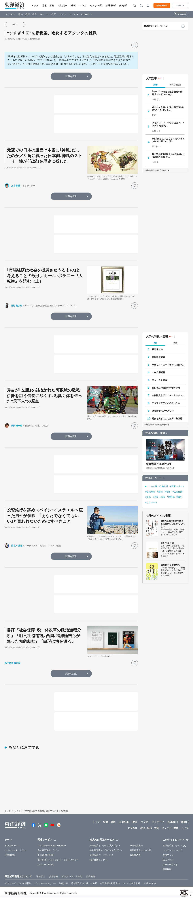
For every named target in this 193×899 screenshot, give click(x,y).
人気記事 (62, 5)
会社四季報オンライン (48, 850)
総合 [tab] (155, 85)
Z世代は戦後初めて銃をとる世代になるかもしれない (172, 524)
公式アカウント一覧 (72, 876)
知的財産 (63, 883)
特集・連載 (48, 5)
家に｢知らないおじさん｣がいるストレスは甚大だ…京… (168, 140)
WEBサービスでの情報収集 (18, 883)
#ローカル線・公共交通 (156, 486)
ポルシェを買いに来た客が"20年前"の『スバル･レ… (168, 108)
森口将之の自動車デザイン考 (166, 388)
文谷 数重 (15, 185)
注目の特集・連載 (155, 433)
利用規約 (167, 869)
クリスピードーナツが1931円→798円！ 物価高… (168, 124)
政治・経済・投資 (27, 14)
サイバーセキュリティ (15, 850)
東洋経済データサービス (102, 855)
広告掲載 (90, 876)
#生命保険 (177, 491)
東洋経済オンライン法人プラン (105, 845)
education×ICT (12, 845)
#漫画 (148, 497)
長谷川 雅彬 (17, 545)
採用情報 (53, 876)
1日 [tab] (155, 343)
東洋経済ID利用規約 (110, 883)
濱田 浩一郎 (17, 425)
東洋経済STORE (46, 855)
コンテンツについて (172, 850)
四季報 (109, 5)
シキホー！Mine (45, 864)
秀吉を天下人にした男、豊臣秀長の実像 (168, 418)
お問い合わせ (149, 883)
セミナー (95, 5)
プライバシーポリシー (45, 883)
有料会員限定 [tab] (175, 85)
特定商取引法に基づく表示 (84, 883)
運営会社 (40, 876)
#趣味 (160, 491)
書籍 (121, 5)
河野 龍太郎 (17, 305)
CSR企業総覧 (158, 372)
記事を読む (71, 76)
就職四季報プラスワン (163, 411)
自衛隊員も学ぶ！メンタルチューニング (168, 395)
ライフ (62, 14)
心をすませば (167, 543)
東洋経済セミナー (98, 860)
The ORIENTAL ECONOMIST (52, 845)
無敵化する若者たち (170, 565)
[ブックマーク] (134, 45)
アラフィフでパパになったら (166, 403)
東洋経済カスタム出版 (140, 850)
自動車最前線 (158, 357)
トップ (34, 5)
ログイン (180, 5)
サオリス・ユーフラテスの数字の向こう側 (168, 365)
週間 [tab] (175, 343)
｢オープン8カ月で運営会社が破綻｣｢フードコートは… (167, 93)
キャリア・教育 (48, 14)
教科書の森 (135, 855)
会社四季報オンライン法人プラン (106, 850)
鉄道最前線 (157, 349)
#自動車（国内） (175, 497)
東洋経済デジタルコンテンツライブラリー (58, 860)
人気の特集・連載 (157, 336)
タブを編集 (182, 14)
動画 (73, 5)
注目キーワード (154, 478)
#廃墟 (167, 491)
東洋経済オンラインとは (156, 26)
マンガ (83, 5)
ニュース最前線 (159, 380)
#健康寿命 (150, 491)
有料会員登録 (161, 5)
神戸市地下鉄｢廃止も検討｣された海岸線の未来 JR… (168, 155)
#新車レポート (177, 486)
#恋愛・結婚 (159, 497)
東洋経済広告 (136, 845)
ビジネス (10, 14)
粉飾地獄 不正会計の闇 (159, 464)
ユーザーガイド (170, 864)
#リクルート (151, 502)
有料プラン (168, 855)
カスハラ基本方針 (131, 883)
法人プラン (168, 860)
